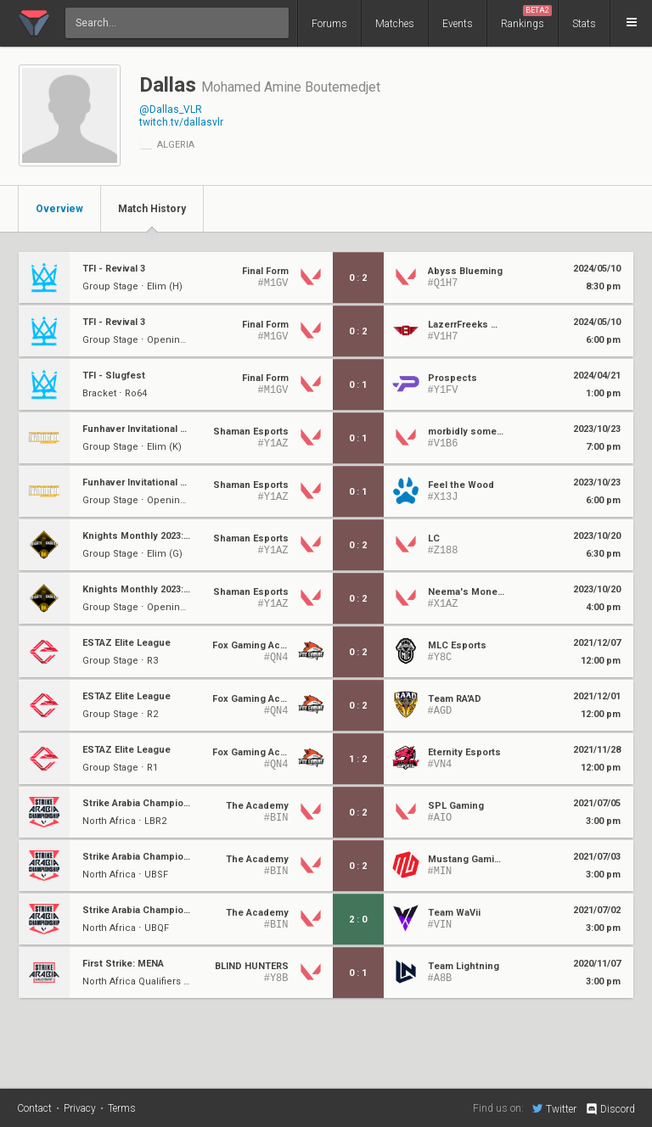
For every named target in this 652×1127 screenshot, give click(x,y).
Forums (329, 24)
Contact (34, 1108)
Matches (394, 24)
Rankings (526, 17)
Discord (610, 1109)
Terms (122, 1108)
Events (457, 24)
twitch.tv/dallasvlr (181, 122)
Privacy (80, 1108)
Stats (584, 24)
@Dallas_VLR (170, 109)
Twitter (554, 1108)
